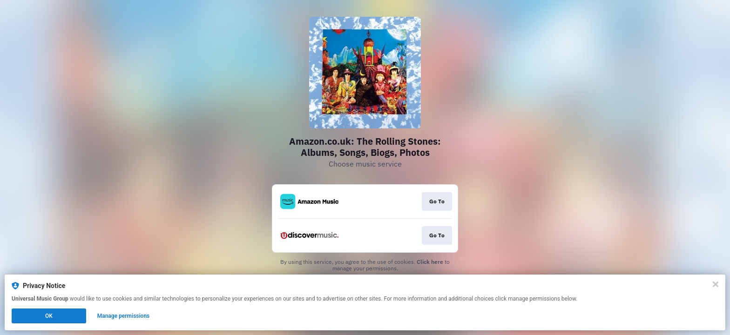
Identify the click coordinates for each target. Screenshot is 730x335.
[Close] (715, 284)
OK (49, 316)
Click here (430, 261)
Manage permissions (123, 316)
